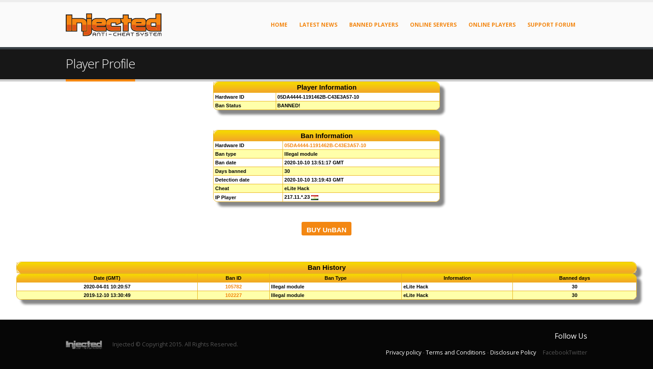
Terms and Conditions (456, 352)
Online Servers (433, 25)
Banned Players (373, 25)
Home (279, 25)
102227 (233, 295)
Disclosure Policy (513, 352)
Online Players (492, 25)
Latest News (318, 25)
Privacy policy (403, 352)
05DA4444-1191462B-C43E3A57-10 (325, 145)
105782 (233, 286)
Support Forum (551, 25)
